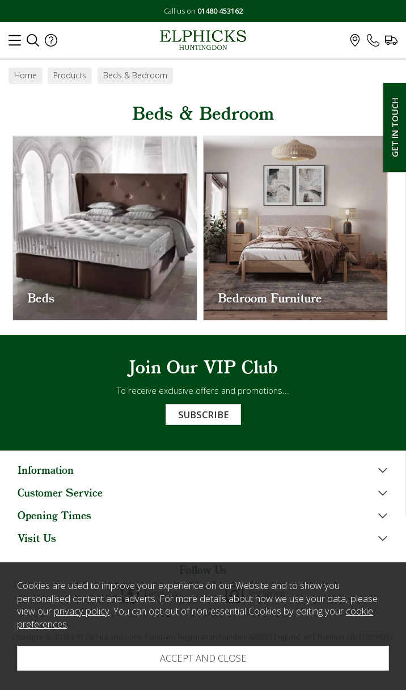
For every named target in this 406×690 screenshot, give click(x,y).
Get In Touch (394, 127)
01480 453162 (220, 11)
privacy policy (81, 610)
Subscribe (203, 414)
